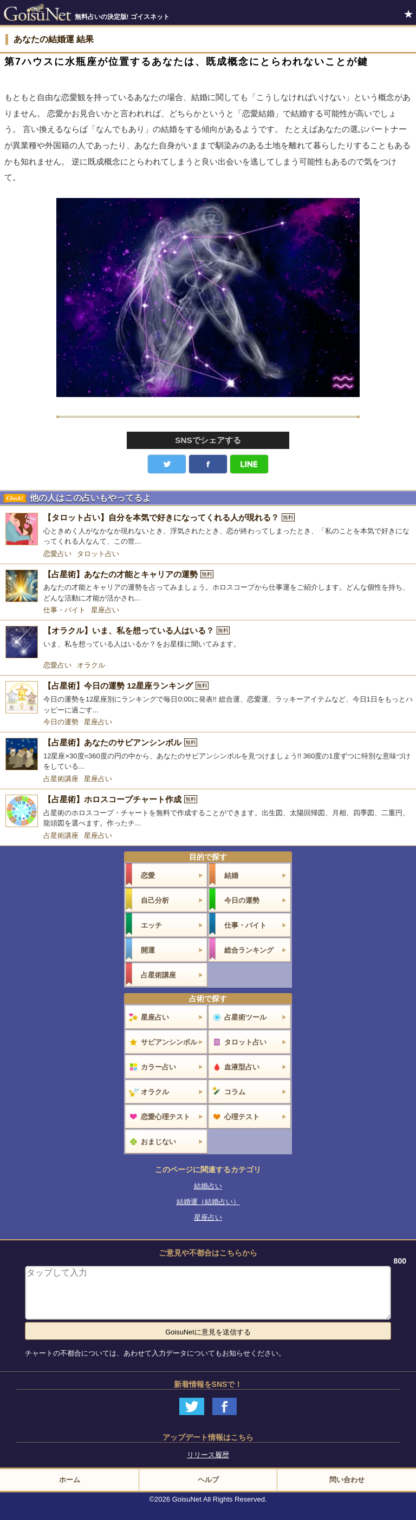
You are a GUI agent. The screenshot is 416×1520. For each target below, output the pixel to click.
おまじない (158, 1142)
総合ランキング (249, 950)
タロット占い (98, 554)
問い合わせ (347, 1480)
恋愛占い (57, 554)
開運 (148, 950)
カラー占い (158, 1067)
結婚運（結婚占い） (208, 1202)
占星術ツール (245, 1017)
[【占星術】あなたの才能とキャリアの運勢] (208, 587)
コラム (234, 1092)
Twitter (167, 464)
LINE (249, 464)
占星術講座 (61, 779)
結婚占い (208, 1186)
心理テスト (241, 1117)
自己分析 (155, 900)
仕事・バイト (64, 610)
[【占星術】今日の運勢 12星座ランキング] (208, 698)
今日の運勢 (61, 722)
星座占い (105, 610)
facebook (208, 464)
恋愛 (148, 875)
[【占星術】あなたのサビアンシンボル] (208, 755)
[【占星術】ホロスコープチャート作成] (208, 812)
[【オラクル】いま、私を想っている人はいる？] (208, 642)
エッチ (151, 925)
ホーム (69, 1480)
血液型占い (241, 1067)
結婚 (231, 875)
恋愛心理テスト (165, 1117)
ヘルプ (208, 1480)
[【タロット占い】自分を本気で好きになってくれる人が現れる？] (208, 530)
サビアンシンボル (169, 1042)
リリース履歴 (208, 1455)
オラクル (91, 665)
